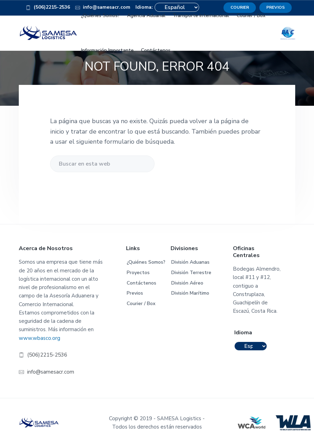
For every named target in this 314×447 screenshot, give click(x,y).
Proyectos (138, 272)
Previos (135, 293)
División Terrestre (191, 272)
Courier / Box (141, 303)
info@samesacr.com (50, 371)
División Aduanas (190, 262)
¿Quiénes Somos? (146, 262)
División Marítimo (190, 293)
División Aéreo (187, 283)
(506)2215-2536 (48, 8)
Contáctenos (141, 283)
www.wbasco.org (39, 338)
